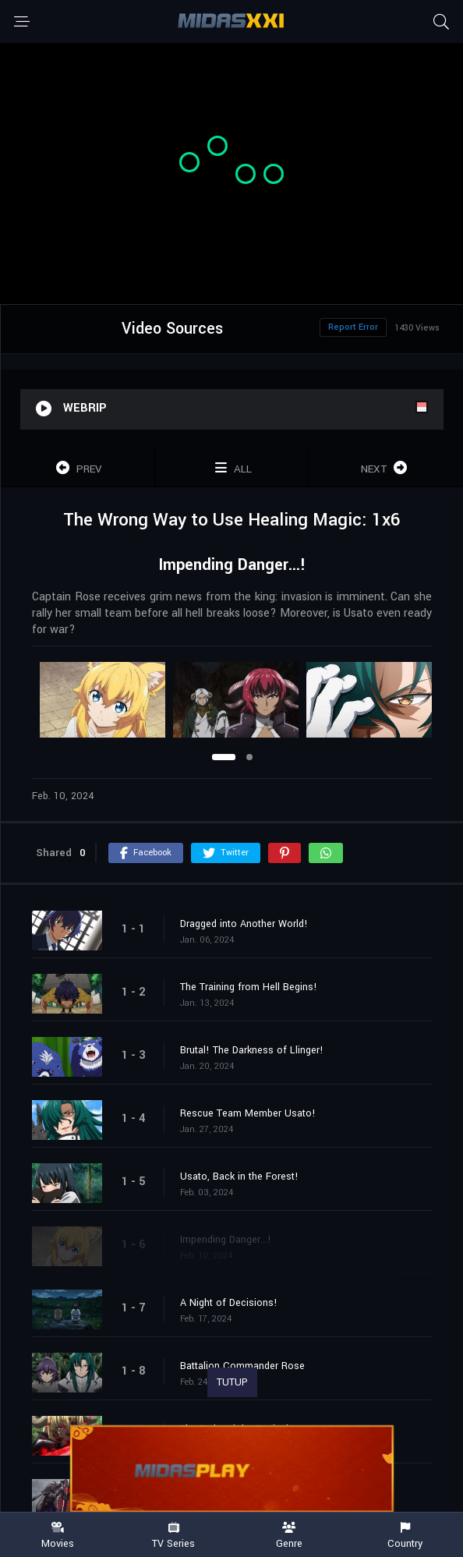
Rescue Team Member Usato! (248, 1113)
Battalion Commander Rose (242, 1366)
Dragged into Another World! (244, 924)
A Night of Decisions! (228, 1303)
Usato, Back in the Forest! (239, 1177)
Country (406, 1535)
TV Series (174, 1535)
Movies (58, 1535)
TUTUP (232, 1382)
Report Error (353, 327)
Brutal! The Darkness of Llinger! (251, 1050)
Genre (289, 1535)
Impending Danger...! (225, 1240)
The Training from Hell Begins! (248, 987)
